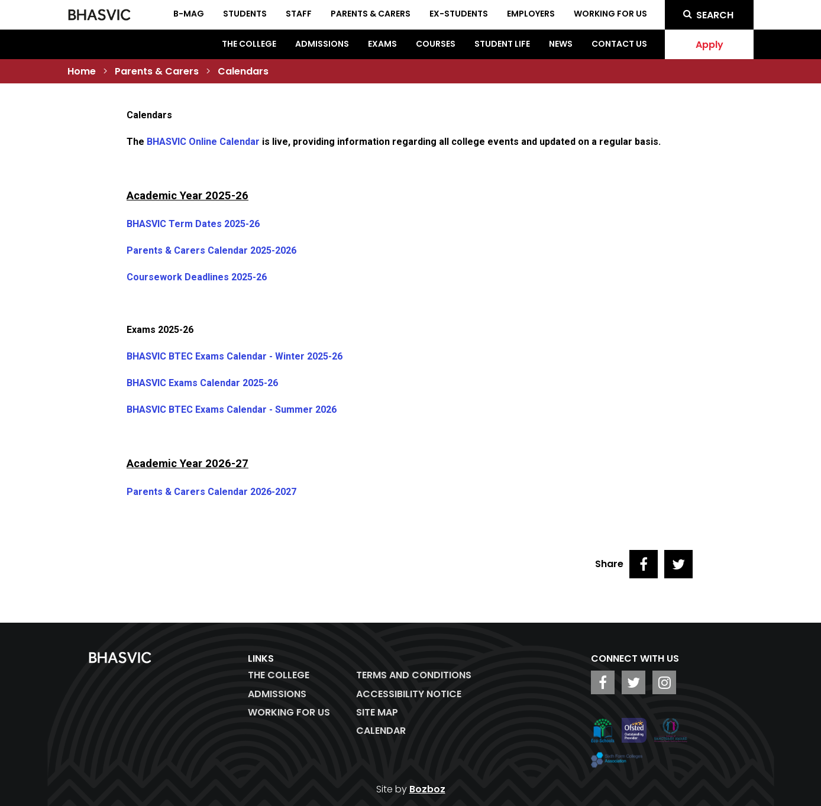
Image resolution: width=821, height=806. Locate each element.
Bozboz (427, 789)
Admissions (322, 44)
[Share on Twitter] (678, 564)
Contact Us (619, 44)
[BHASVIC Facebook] (603, 682)
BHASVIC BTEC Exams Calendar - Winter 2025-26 (234, 356)
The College (249, 44)
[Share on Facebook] (643, 564)
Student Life (502, 44)
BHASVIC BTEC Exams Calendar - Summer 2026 (232, 409)
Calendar (381, 730)
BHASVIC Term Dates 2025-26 (193, 223)
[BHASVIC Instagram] (664, 682)
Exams (382, 44)
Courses (435, 44)
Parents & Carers (157, 71)
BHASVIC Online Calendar (203, 141)
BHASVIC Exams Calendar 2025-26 (202, 383)
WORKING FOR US (289, 712)
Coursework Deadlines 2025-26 (197, 277)
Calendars (243, 71)
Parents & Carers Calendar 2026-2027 (211, 491)
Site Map (377, 712)
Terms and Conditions (413, 675)
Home (81, 71)
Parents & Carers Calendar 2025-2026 (211, 250)
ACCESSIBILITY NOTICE (408, 694)
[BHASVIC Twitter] (633, 682)
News (561, 44)
